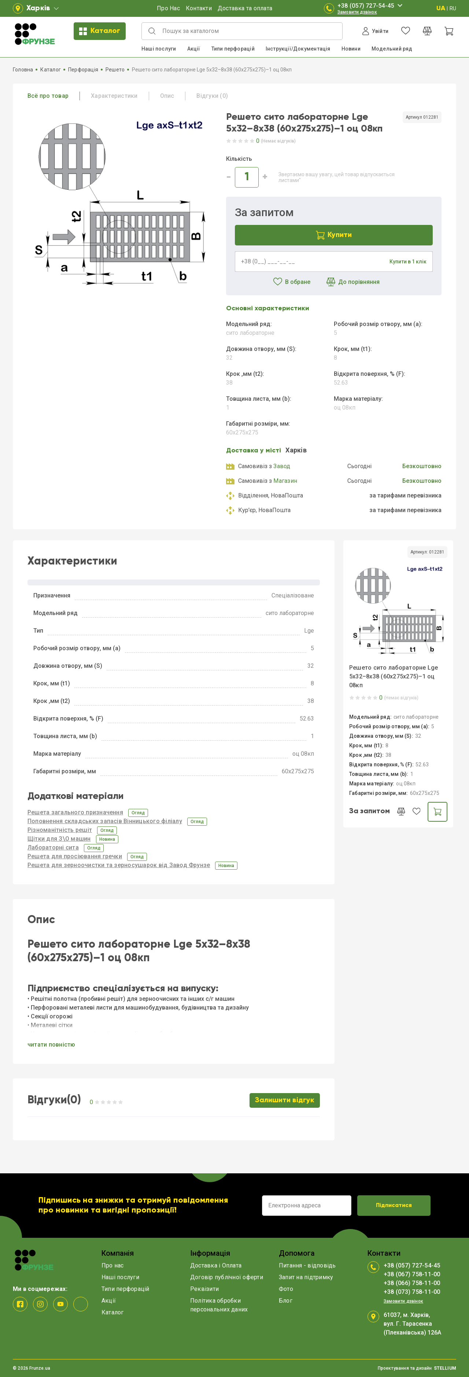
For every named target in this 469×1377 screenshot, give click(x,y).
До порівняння (353, 282)
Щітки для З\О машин (59, 838)
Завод (281, 466)
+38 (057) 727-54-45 (371, 6)
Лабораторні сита (53, 847)
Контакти (199, 8)
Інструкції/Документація (298, 49)
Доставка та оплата (245, 8)
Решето (115, 70)
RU (453, 8)
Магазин (285, 480)
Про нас (112, 1265)
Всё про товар (48, 95)
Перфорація (83, 70)
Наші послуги (158, 49)
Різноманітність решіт (59, 829)
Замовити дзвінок (357, 12)
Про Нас (168, 8)
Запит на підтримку (306, 1277)
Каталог (99, 31)
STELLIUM (445, 1368)
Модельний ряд (392, 49)
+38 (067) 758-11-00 (412, 1274)
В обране (291, 282)
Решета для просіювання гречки (74, 856)
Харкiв (296, 450)
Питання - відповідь (307, 1265)
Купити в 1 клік (407, 261)
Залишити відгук (284, 1100)
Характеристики (114, 95)
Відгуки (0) (212, 95)
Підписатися (394, 1205)
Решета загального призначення (75, 812)
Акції (193, 49)
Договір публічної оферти (226, 1277)
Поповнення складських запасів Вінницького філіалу (104, 821)
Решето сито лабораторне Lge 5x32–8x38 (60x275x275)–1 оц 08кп (393, 676)
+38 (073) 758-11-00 (412, 1291)
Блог (285, 1300)
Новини (351, 49)
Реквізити (204, 1288)
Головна (23, 70)
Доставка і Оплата (215, 1265)
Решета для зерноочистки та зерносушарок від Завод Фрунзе (118, 865)
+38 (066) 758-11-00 (412, 1283)
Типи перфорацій (233, 49)
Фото (286, 1288)
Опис (167, 95)
